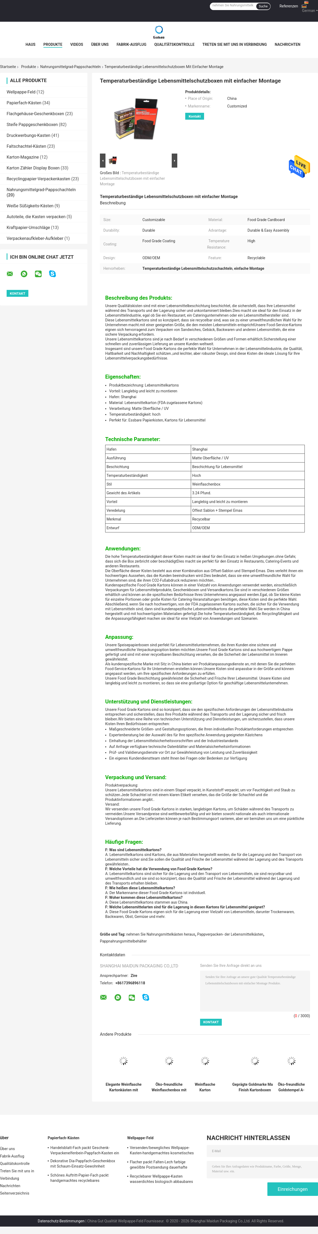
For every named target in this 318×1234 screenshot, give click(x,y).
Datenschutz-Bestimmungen (61, 1221)
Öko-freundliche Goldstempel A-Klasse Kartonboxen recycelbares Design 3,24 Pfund (291, 1087)
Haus (31, 44)
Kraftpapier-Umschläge (28, 227)
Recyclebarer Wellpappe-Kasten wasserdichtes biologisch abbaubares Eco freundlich (161, 1179)
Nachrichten (288, 44)
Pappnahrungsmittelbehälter (123, 941)
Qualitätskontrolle (174, 44)
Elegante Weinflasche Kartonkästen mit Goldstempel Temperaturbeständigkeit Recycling (124, 1087)
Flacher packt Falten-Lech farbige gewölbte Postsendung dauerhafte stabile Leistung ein (158, 1165)
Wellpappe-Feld (21, 92)
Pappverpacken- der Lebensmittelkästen (230, 934)
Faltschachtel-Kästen (26, 146)
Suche (263, 6)
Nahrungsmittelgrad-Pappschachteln (70, 67)
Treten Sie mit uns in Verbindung (234, 44)
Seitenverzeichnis (14, 1193)
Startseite (8, 67)
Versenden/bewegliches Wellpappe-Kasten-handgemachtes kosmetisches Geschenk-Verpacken (162, 1151)
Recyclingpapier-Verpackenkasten (38, 178)
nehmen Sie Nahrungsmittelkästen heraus (160, 934)
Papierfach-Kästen (24, 102)
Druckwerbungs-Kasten (28, 135)
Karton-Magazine (23, 157)
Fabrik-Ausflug (131, 44)
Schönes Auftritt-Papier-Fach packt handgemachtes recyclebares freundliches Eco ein (79, 1178)
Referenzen (289, 6)
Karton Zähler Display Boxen (33, 167)
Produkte (52, 44)
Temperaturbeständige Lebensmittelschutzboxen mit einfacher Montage (132, 178)
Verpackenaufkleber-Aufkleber (35, 238)
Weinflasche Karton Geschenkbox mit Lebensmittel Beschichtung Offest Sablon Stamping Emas (205, 1087)
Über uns (100, 44)
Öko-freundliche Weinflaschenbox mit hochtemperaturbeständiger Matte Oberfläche (169, 1087)
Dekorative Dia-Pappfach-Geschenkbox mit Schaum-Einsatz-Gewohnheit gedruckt (82, 1164)
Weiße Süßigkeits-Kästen (30, 205)
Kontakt (195, 116)
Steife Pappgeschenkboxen (32, 124)
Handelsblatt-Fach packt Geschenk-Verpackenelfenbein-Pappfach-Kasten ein (84, 1150)
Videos (76, 44)
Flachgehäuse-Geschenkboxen (35, 113)
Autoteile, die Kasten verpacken (36, 216)
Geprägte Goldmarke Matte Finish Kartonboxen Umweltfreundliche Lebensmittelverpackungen (254, 1087)
